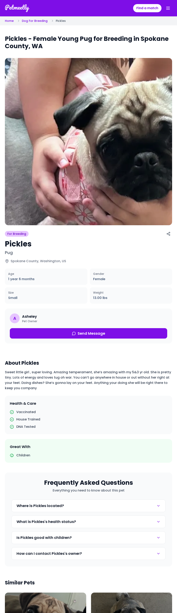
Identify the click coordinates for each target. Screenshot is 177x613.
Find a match (147, 8)
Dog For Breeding (35, 21)
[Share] (168, 233)
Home (9, 21)
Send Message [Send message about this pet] (88, 333)
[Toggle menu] (168, 8)
